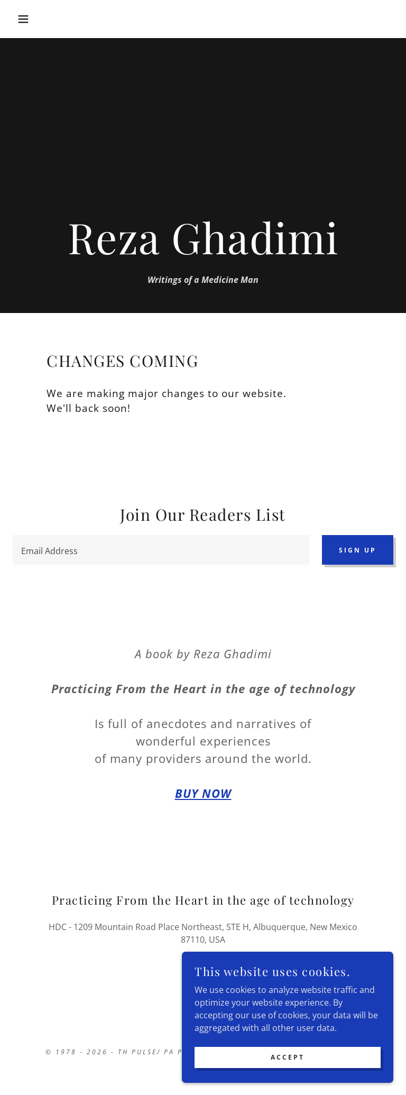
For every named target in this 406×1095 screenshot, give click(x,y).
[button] (20, 19)
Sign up (357, 550)
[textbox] (161, 550)
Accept (287, 1071)
